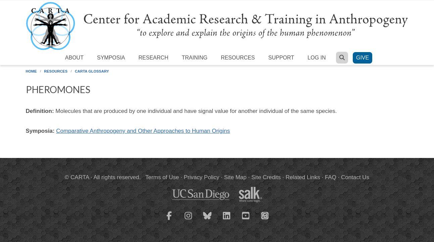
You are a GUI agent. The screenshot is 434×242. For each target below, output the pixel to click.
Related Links (303, 177)
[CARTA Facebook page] (169, 219)
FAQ (330, 177)
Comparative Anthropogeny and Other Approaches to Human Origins (143, 131)
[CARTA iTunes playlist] (264, 215)
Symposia (111, 58)
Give (362, 58)
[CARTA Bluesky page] (207, 219)
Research (153, 58)
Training (194, 58)
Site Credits (266, 177)
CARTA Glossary (92, 71)
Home (31, 71)
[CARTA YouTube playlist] (245, 219)
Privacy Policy (201, 177)
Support (281, 58)
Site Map (235, 177)
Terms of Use (162, 177)
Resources (238, 58)
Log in (316, 58)
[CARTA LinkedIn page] (226, 219)
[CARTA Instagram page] (188, 219)
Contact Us (355, 177)
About (74, 58)
